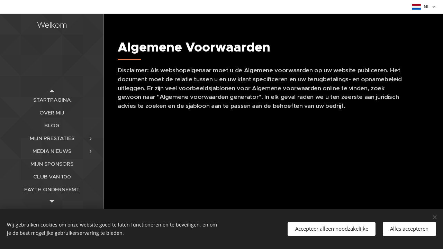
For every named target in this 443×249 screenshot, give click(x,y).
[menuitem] (52, 100)
